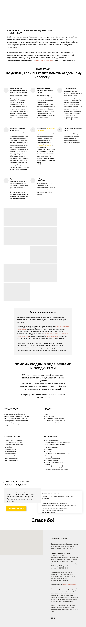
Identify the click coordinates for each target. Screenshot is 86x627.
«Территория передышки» (43, 60)
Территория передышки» (44, 145)
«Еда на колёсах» (53, 336)
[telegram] (54, 618)
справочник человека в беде (71, 144)
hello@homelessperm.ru (70, 584)
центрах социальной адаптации (46, 155)
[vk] (52, 618)
